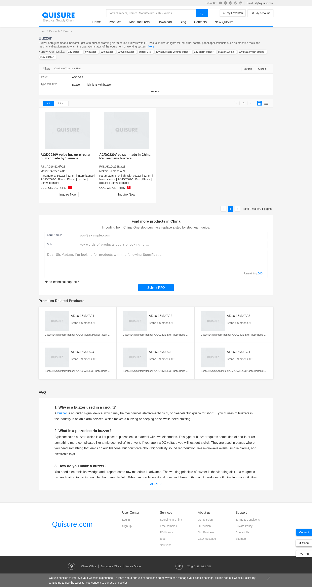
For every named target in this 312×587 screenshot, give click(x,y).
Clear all (262, 69)
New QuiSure (223, 22)
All (48, 103)
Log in (126, 519)
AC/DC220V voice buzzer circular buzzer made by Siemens (66, 156)
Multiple (248, 69)
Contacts (200, 22)
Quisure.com (72, 524)
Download (165, 22)
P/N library (166, 532)
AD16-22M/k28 (56, 166)
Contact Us (242, 532)
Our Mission (205, 519)
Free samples (168, 526)
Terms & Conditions (248, 519)
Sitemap (241, 538)
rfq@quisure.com (264, 3)
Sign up (127, 526)
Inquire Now (67, 194)
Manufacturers (139, 22)
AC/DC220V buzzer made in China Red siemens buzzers (124, 156)
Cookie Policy (242, 577)
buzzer (62, 413)
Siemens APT (58, 171)
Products (115, 22)
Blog (183, 22)
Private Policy (244, 526)
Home (96, 22)
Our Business (206, 532)
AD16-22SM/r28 (115, 166)
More (151, 46)
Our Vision (204, 526)
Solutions (166, 545)
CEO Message (207, 538)
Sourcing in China (171, 519)
